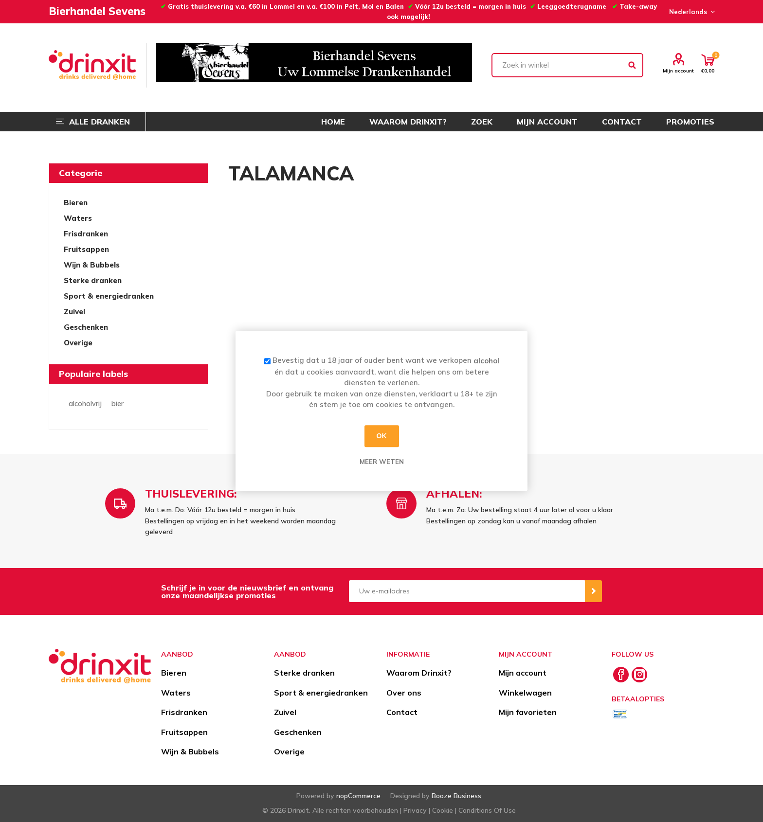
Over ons (403, 692)
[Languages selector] (690, 11)
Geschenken (86, 327)
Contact (402, 712)
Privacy (415, 810)
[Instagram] (639, 674)
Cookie (442, 810)
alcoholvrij (85, 403)
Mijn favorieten (528, 712)
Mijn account (678, 70)
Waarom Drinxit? (419, 673)
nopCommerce (358, 795)
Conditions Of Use (487, 810)
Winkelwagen (525, 692)
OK (382, 436)
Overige (78, 342)
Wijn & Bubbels (92, 264)
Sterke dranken (93, 280)
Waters (78, 218)
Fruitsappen (86, 249)
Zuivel (74, 311)
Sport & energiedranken (109, 296)
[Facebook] (621, 674)
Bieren (76, 202)
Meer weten (382, 461)
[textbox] (567, 65)
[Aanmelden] (467, 591)
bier (117, 403)
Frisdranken (86, 233)
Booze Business (456, 795)
